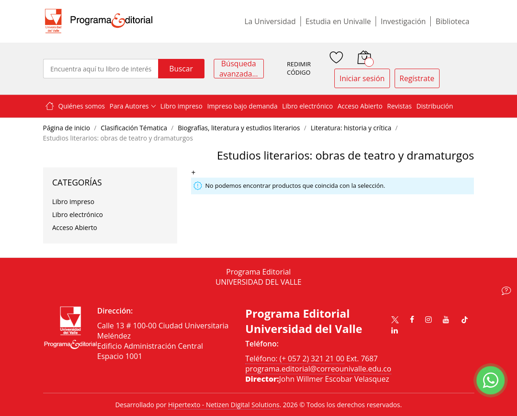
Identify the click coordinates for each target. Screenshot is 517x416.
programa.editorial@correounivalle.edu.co (318, 369)
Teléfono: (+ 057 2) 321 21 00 (295, 358)
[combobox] (100, 68)
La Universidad (270, 21)
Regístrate (417, 78)
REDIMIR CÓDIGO (299, 68)
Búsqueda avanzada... (238, 68)
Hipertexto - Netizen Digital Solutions (224, 404)
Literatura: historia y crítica (352, 127)
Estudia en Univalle (338, 21)
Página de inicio (67, 127)
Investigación (403, 21)
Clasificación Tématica (135, 127)
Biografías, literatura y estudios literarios (239, 127)
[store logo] (98, 21)
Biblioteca (452, 21)
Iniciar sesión (361, 78)
